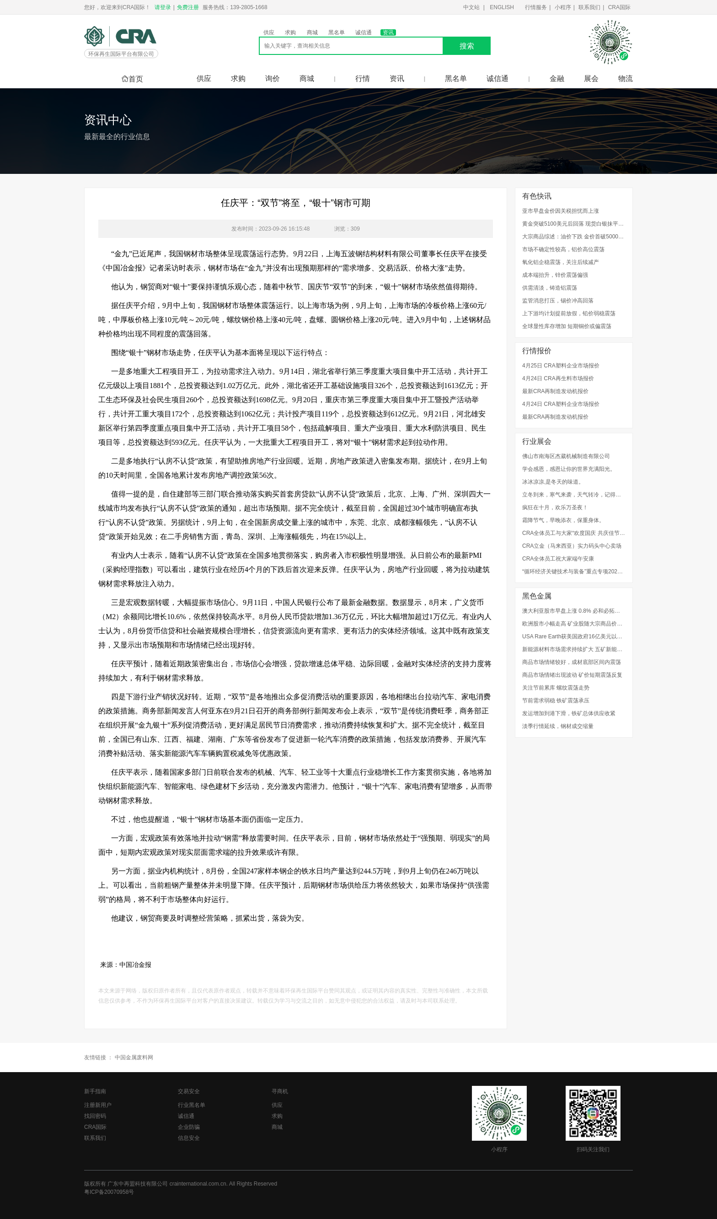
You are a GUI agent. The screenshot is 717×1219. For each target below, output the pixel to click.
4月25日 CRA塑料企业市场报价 (560, 365)
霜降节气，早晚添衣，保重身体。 (563, 520)
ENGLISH (502, 7)
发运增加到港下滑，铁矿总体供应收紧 (568, 713)
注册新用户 (98, 1105)
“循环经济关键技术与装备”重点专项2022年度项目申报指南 (574, 571)
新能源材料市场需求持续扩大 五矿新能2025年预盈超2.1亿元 (574, 649)
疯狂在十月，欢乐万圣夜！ (555, 507)
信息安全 (189, 1138)
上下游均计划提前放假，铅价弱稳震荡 (568, 313)
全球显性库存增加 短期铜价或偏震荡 (566, 326)
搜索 (467, 46)
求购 (290, 32)
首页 (132, 79)
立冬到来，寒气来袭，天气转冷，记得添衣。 (574, 494)
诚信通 (363, 32)
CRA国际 (619, 7)
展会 (591, 78)
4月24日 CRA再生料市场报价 (558, 378)
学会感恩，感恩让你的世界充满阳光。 (568, 469)
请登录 (163, 7)
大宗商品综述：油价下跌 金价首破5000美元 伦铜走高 (574, 236)
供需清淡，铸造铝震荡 (549, 288)
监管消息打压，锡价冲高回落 (558, 300)
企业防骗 (189, 1127)
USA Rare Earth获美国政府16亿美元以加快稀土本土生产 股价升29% (574, 636)
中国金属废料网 (134, 1057)
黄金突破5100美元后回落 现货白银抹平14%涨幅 (574, 224)
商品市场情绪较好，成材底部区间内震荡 (571, 662)
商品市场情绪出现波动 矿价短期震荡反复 (572, 675)
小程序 (563, 7)
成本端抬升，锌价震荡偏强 (555, 275)
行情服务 (536, 7)
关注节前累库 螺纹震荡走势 (555, 688)
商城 (312, 32)
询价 (272, 78)
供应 (268, 32)
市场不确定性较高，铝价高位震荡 (563, 249)
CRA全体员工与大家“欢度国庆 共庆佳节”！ (574, 533)
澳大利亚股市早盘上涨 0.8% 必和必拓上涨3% (574, 611)
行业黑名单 (191, 1105)
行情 (362, 78)
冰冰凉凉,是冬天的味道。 (553, 482)
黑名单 (336, 32)
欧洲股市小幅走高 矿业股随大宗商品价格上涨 (574, 623)
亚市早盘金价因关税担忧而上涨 (560, 211)
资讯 (388, 32)
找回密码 (95, 1116)
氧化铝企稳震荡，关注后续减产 (560, 262)
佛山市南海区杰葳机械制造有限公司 (566, 456)
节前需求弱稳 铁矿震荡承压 (555, 700)
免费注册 (188, 7)
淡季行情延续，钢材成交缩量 (558, 726)
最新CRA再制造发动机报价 (555, 391)
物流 (625, 78)
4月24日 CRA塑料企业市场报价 (560, 404)
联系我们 (589, 7)
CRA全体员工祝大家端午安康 (558, 559)
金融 (557, 78)
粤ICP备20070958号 (109, 1192)
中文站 (471, 7)
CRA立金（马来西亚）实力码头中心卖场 (571, 546)
